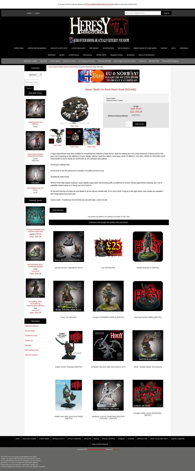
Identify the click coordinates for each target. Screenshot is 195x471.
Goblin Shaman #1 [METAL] (148, 268)
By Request (130, 55)
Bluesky (96, 439)
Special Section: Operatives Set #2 (69, 268)
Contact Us (142, 61)
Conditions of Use (31, 335)
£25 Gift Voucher (108, 268)
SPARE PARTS (101, 55)
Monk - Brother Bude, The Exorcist (148, 367)
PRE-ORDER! (93, 48)
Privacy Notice (30, 331)
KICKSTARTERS (108, 48)
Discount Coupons (31, 355)
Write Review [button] (58, 210)
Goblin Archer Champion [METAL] (68, 367)
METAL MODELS (124, 48)
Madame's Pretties (117, 55)
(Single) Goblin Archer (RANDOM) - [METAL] (147, 414)
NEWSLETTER (154, 61)
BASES (55, 67)
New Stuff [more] (35, 93)
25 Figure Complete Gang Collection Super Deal (35, 219)
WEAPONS (51, 55)
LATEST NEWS (55, 61)
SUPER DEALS (74, 55)
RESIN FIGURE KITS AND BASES (145, 48)
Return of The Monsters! (146, 55)
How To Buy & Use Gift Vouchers (125, 61)
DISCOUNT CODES (30, 61)
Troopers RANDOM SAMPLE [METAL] (108, 317)
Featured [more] (35, 200)
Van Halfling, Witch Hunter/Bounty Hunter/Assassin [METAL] (35, 292)
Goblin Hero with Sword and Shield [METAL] (69, 417)
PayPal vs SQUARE (177, 439)
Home (29, 13)
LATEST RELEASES (78, 48)
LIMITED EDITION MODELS (37, 48)
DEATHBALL (184, 48)
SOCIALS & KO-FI (69, 61)
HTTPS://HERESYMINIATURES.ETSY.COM (99, 4)
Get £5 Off (43, 61)
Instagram (121, 439)
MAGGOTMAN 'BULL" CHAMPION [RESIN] (35, 255)
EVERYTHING (18, 48)
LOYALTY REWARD (74, 439)
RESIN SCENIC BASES (66, 67)
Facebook (131, 439)
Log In (37, 13)
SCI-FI (174, 48)
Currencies (35, 68)
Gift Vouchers (87, 55)
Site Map (28, 345)
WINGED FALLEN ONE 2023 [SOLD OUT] (108, 367)
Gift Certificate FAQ (32, 350)
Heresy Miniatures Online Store (96, 449)
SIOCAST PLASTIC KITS (59, 48)
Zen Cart (115, 449)
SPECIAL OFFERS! (104, 61)
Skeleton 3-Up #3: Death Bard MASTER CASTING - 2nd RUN (108, 417)
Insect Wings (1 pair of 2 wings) (35, 178)
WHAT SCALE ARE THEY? (159, 439)
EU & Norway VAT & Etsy (87, 61)
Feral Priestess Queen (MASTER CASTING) (35, 144)
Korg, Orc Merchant (69, 317)
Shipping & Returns (32, 326)
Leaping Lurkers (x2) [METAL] (35, 112)
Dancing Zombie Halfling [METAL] (147, 317)
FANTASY (164, 48)
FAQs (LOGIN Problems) (170, 61)
